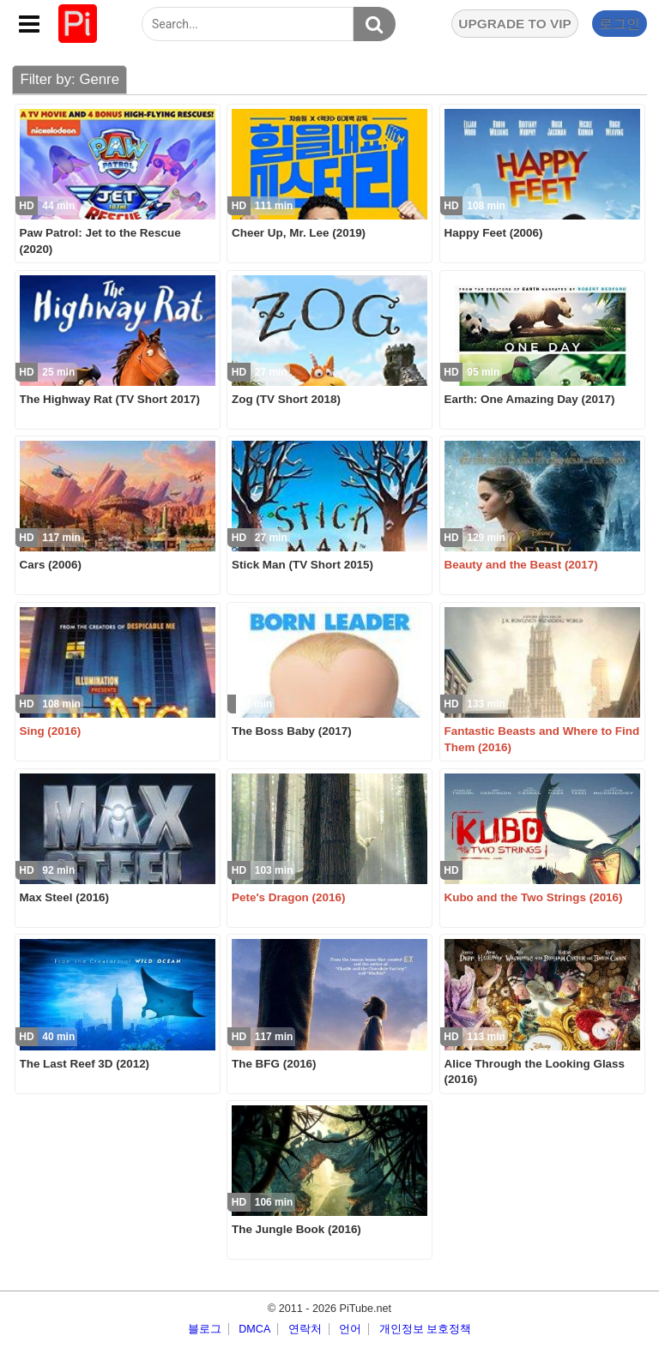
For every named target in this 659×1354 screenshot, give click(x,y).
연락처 (305, 1329)
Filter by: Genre (69, 79)
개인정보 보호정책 (425, 1329)
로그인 (619, 23)
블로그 (204, 1329)
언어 (350, 1329)
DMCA (254, 1329)
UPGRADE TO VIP (514, 23)
